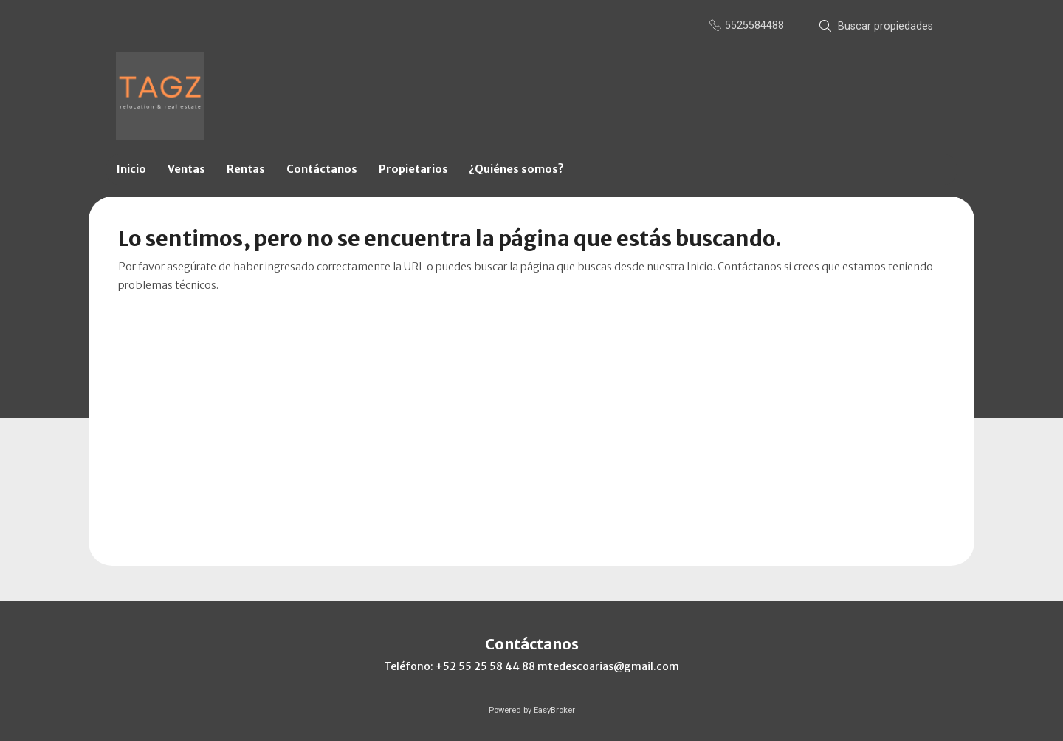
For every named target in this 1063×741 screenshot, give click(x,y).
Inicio (131, 169)
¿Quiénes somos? (516, 169)
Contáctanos (321, 169)
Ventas (186, 169)
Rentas (246, 169)
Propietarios (413, 169)
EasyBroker (554, 710)
